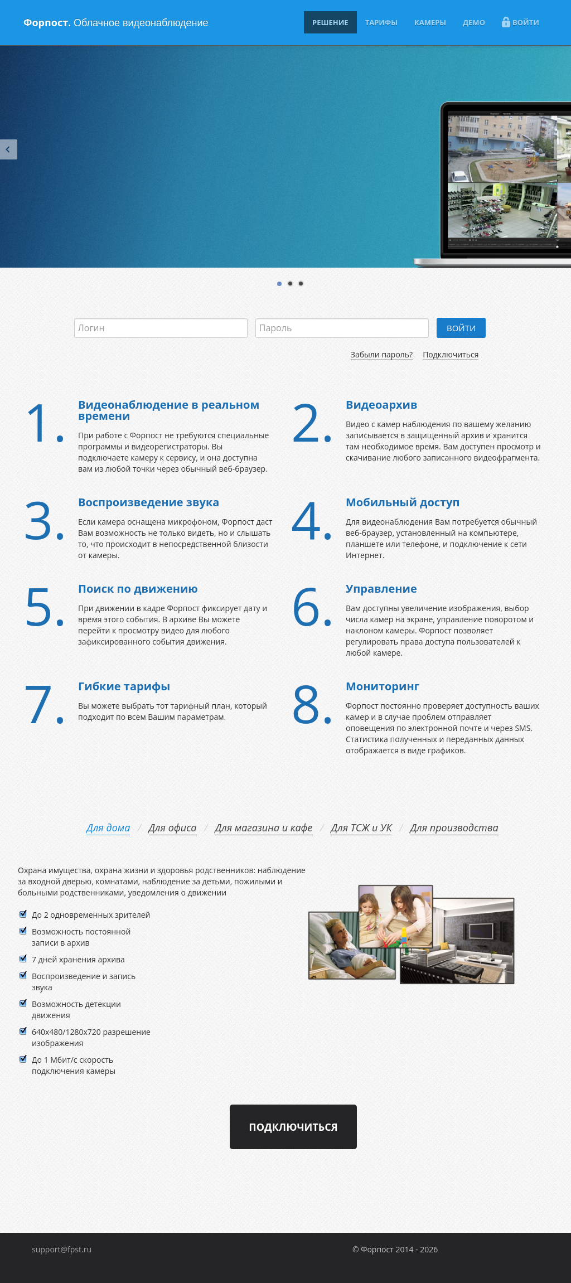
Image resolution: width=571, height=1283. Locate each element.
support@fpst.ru (61, 1249)
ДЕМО (474, 22)
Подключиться (450, 354)
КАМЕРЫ (430, 22)
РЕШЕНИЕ (330, 22)
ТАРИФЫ (381, 22)
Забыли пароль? (382, 354)
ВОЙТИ (520, 22)
